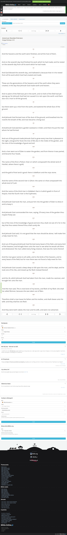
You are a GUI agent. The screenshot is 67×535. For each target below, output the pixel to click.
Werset (2, 337)
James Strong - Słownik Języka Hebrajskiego (9, 501)
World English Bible (5, 482)
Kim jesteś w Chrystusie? (5, 513)
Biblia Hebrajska (4, 490)
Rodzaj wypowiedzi (4, 408)
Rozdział (2, 333)
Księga (2, 329)
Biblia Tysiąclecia (4, 491)
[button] (33, 328)
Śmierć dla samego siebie (6, 518)
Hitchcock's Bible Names (5, 505)
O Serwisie (3, 529)
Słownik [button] (29, 4)
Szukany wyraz (3, 416)
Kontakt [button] (45, 4)
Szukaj (33, 438)
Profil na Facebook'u (5, 528)
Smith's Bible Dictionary (5, 507)
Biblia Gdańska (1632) (5, 468)
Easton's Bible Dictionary (5, 504)
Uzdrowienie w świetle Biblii (6, 514)
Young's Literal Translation (6, 481)
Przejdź (33, 342)
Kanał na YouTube (4, 527)
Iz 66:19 (25, 372)
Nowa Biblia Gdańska (5, 493)
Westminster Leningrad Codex (7, 484)
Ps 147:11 (63, 387)
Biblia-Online (11, 5)
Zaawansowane (22, 19)
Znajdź (33, 421)
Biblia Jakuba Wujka (5, 471)
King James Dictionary (5, 506)
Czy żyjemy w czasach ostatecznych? (8, 516)
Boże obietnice (4, 522)
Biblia (19, 4)
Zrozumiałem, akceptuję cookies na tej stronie (41, 1)
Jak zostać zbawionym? (5, 512)
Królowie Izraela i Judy (5, 521)
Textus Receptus (4, 478)
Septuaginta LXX (4, 483)
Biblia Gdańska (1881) (5, 469)
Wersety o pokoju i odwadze (6, 520)
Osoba (2, 412)
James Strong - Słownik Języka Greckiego (8, 502)
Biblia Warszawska (4, 470)
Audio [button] (24, 4)
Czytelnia (35, 4)
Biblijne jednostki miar (5, 515)
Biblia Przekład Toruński (5, 474)
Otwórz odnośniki (14, 19)
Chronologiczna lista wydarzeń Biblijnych (8, 519)
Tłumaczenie (4, 21)
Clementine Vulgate (5, 477)
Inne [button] (40, 4)
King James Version (5, 480)
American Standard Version (6, 476)
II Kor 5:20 (63, 363)
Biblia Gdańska (4, 489)
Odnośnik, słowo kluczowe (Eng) (7, 432)
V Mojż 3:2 (63, 354)
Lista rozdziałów (61, 33)
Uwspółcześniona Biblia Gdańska (7, 475)
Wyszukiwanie (5, 19)
